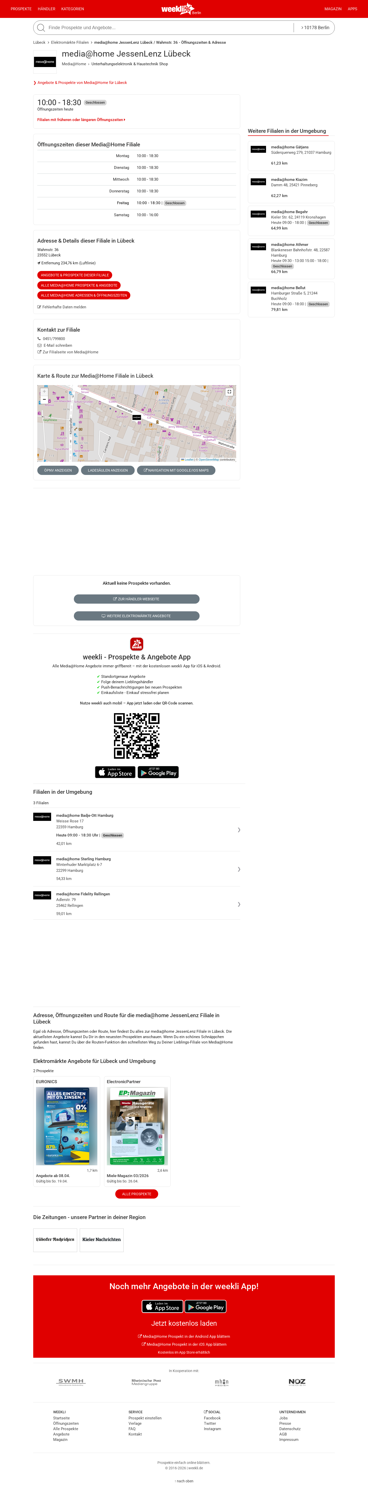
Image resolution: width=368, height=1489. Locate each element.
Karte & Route (95, 376)
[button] (229, 392)
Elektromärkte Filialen (70, 42)
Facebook (212, 1418)
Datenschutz (290, 1429)
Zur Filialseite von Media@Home (68, 352)
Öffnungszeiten (66, 1423)
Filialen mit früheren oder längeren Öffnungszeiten (81, 119)
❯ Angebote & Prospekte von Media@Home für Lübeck (80, 82)
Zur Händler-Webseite (136, 599)
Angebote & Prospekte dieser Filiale (75, 275)
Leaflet (187, 459)
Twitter (210, 1423)
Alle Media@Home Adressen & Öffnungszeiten (84, 295)
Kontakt (135, 1434)
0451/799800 (51, 338)
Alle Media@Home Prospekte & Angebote (79, 285)
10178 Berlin (315, 27)
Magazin (333, 9)
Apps (352, 9)
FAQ (132, 1429)
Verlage (135, 1423)
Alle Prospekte (136, 1194)
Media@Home (74, 64)
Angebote (61, 1434)
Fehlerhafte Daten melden (61, 307)
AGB (283, 1434)
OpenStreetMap (209, 459)
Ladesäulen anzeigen (108, 470)
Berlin (196, 13)
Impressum (288, 1439)
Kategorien (72, 9)
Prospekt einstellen (145, 1418)
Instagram (212, 1429)
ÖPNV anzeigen (58, 470)
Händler (46, 9)
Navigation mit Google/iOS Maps (176, 470)
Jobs (283, 1418)
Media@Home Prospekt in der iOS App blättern (184, 1344)
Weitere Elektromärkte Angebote (136, 616)
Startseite (61, 1418)
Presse (285, 1423)
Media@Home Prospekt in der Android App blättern (184, 1336)
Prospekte (21, 9)
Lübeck (39, 42)
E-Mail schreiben (55, 345)
